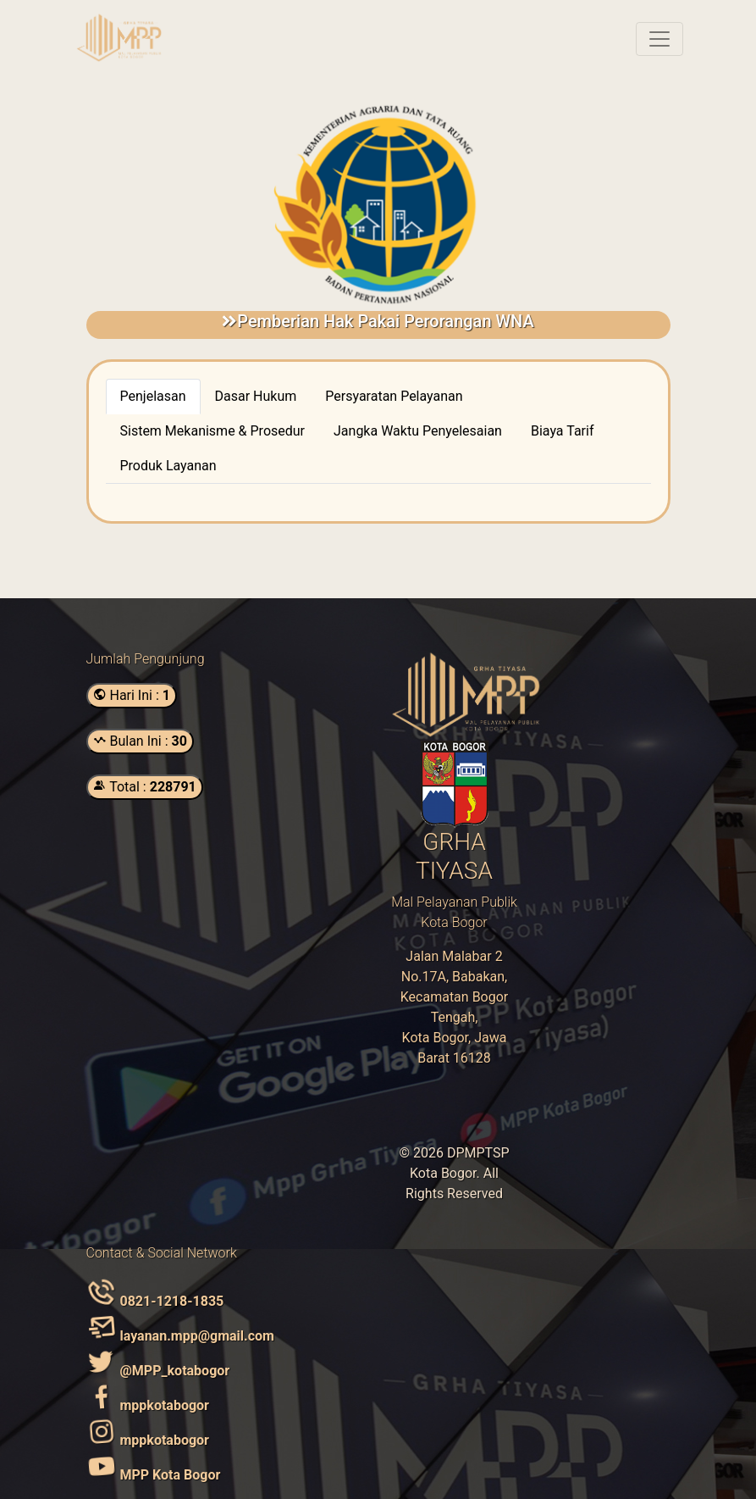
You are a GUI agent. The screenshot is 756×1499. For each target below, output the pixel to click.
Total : (144, 787)
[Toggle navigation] (659, 39)
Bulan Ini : (140, 741)
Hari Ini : (131, 695)
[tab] (153, 396)
